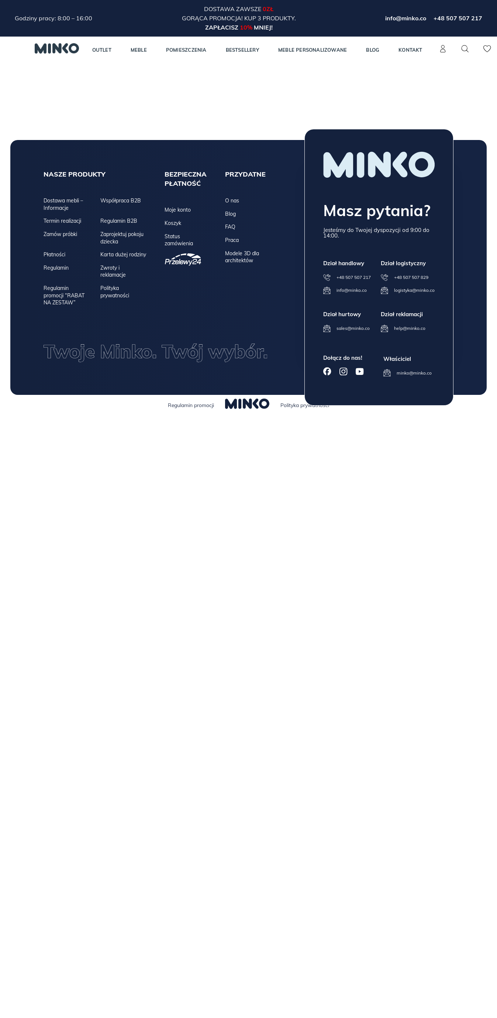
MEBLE (139, 50)
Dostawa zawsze (233, 9)
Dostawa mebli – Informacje (63, 204)
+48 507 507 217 (458, 18)
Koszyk (173, 223)
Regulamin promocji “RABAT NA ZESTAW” (64, 295)
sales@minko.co (353, 328)
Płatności (54, 254)
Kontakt (410, 50)
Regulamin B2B (118, 221)
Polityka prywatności (114, 292)
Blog (372, 50)
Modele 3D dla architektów (242, 257)
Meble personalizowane (312, 50)
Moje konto (178, 209)
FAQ (230, 226)
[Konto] (443, 52)
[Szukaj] (465, 48)
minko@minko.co (414, 373)
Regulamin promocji (191, 405)
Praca (232, 240)
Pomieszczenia (186, 50)
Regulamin (56, 267)
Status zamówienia (179, 240)
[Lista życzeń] (487, 52)
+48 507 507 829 (411, 277)
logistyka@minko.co (414, 290)
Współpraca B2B (120, 200)
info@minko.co (405, 18)
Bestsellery (242, 50)
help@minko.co (409, 328)
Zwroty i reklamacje (113, 271)
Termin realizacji (62, 221)
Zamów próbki (60, 234)
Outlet (101, 50)
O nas (232, 200)
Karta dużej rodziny (123, 254)
